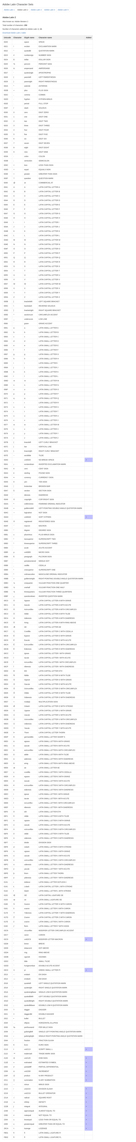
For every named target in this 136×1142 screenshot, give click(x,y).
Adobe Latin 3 (36, 10)
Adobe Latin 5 (63, 10)
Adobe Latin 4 (49, 10)
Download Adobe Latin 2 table (14, 33)
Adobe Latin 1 (9, 10)
